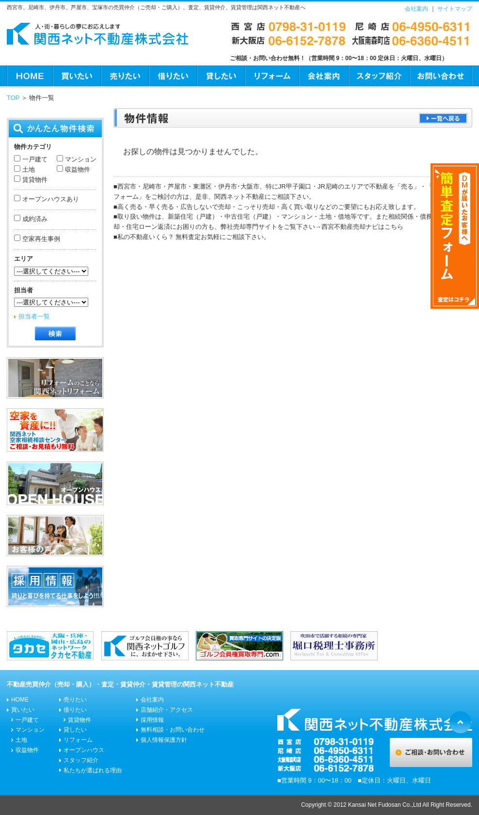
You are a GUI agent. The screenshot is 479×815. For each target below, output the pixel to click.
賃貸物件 (34, 179)
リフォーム (272, 76)
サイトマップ (454, 8)
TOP (13, 97)
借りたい (173, 76)
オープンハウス (84, 750)
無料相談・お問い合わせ (173, 729)
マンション (79, 159)
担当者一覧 (34, 316)
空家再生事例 (40, 238)
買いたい (76, 76)
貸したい (221, 76)
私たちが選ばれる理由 (93, 770)
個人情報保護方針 (164, 739)
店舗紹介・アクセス (167, 709)
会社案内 (416, 8)
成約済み (34, 219)
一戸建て (34, 159)
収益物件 (76, 169)
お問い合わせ (440, 76)
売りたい (125, 76)
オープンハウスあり (49, 199)
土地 (27, 169)
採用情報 (152, 720)
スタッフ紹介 (378, 76)
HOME (29, 76)
